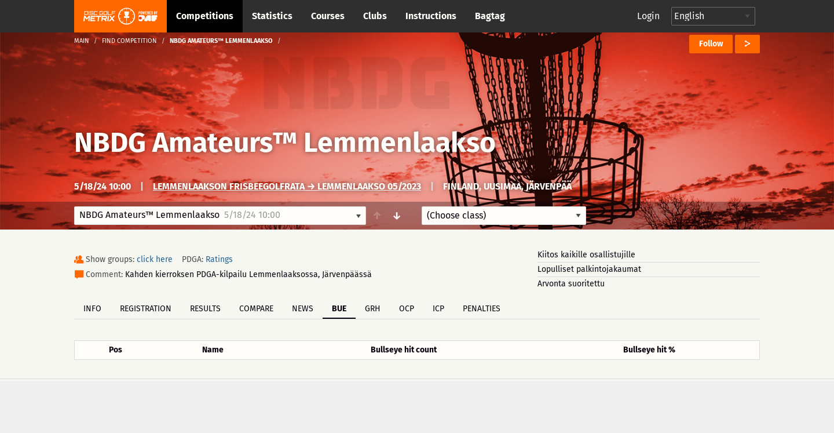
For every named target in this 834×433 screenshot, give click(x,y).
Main (81, 41)
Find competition (129, 41)
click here (155, 259)
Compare (256, 309)
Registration (145, 309)
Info (92, 309)
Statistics (272, 15)
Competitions (204, 15)
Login (648, 15)
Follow (711, 44)
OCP (406, 309)
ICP (438, 309)
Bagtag (490, 15)
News (302, 309)
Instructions (430, 15)
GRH (373, 309)
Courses (328, 15)
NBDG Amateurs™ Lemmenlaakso (285, 142)
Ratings (219, 259)
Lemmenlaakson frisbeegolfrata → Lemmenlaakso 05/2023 (287, 186)
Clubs (375, 15)
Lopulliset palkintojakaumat (589, 269)
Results (205, 309)
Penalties (481, 309)
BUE (339, 309)
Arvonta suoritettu (571, 284)
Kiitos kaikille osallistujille (586, 255)
